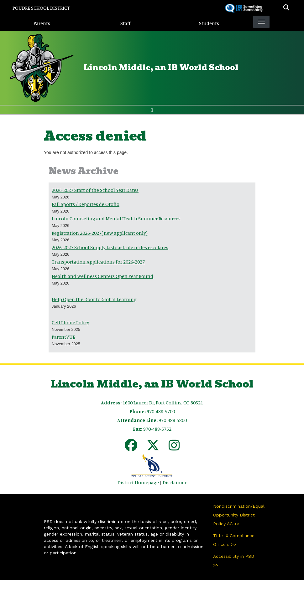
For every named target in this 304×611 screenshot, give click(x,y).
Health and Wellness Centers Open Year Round (102, 276)
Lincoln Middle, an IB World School (160, 67)
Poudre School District (41, 8)
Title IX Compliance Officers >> (233, 540)
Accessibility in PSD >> (233, 560)
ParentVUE (63, 337)
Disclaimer (174, 482)
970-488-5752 (157, 429)
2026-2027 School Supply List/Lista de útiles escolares (110, 247)
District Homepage (138, 482)
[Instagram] (174, 448)
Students (209, 23)
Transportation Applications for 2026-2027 (98, 262)
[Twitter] (153, 448)
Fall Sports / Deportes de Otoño (85, 204)
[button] (286, 8)
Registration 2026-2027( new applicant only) (100, 233)
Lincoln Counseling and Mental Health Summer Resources (116, 218)
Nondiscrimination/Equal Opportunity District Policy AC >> (236, 515)
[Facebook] (131, 448)
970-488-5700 (161, 411)
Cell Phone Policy (70, 322)
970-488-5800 (173, 420)
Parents (42, 23)
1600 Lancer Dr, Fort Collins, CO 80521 (163, 402)
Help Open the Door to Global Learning (94, 299)
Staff (125, 23)
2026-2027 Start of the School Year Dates (95, 190)
